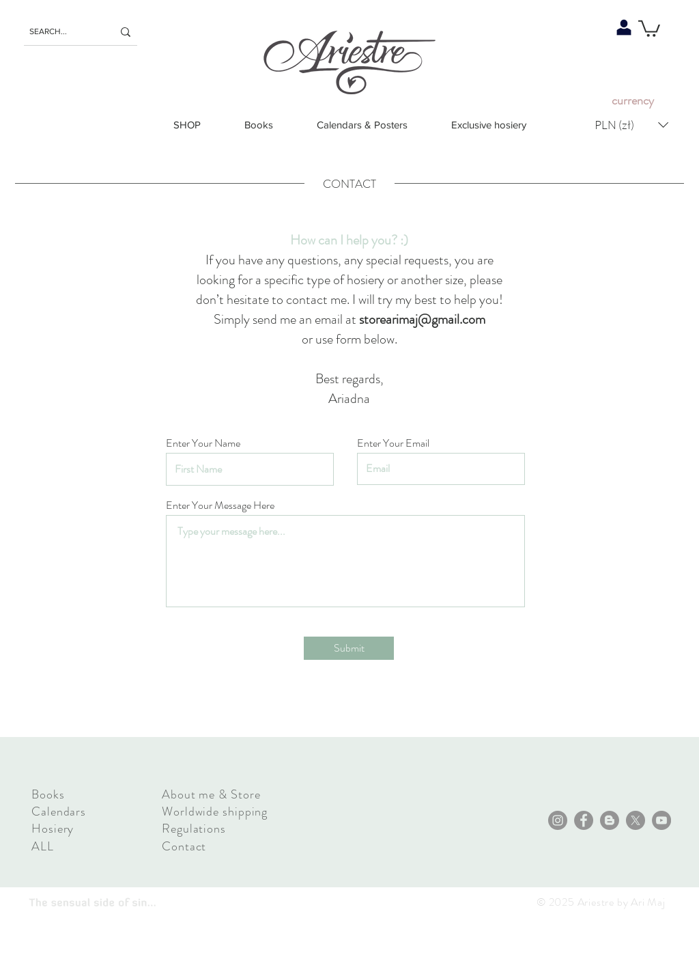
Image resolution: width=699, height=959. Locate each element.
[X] (635, 820)
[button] (649, 27)
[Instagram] (557, 820)
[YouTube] (661, 820)
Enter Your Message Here (220, 505)
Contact (184, 846)
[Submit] (349, 648)
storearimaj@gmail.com (422, 319)
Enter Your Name (203, 443)
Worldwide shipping (215, 811)
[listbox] (631, 124)
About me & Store (211, 794)
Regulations (194, 828)
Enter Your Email (393, 443)
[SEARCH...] (60, 31)
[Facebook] (583, 820)
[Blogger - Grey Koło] (609, 820)
